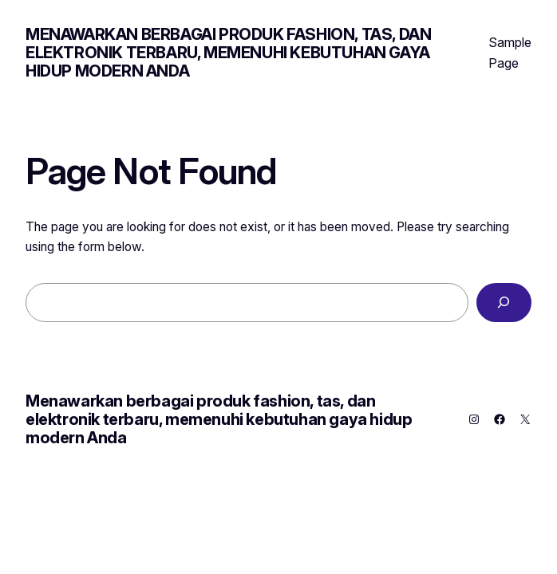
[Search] (504, 302)
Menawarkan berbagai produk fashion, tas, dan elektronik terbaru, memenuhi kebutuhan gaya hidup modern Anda (228, 53)
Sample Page (509, 52)
